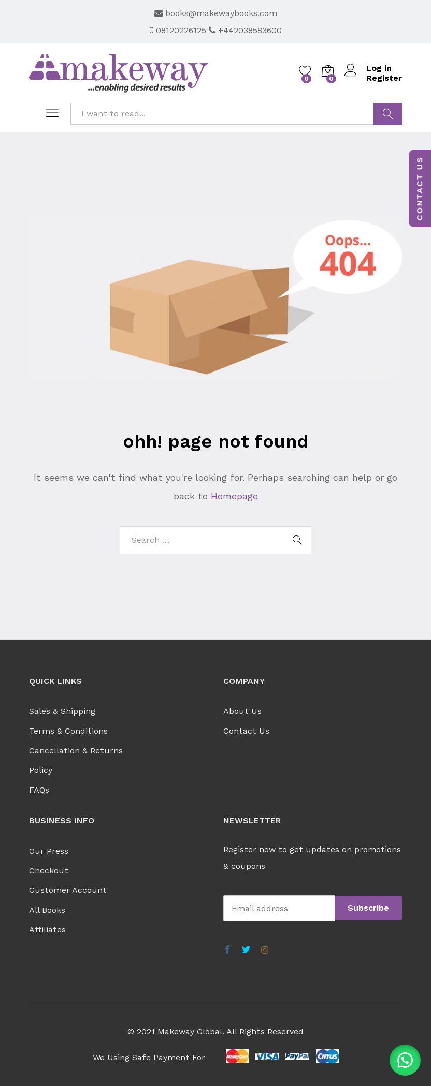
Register (384, 78)
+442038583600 (245, 30)
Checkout (48, 870)
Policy (40, 770)
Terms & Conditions (68, 731)
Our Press (48, 851)
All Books (47, 910)
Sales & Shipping (62, 711)
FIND (387, 114)
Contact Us (246, 731)
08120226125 (179, 30)
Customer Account (68, 890)
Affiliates (47, 929)
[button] (405, 1060)
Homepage (234, 495)
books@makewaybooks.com (215, 13)
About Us (242, 711)
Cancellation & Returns (76, 750)
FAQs (39, 790)
